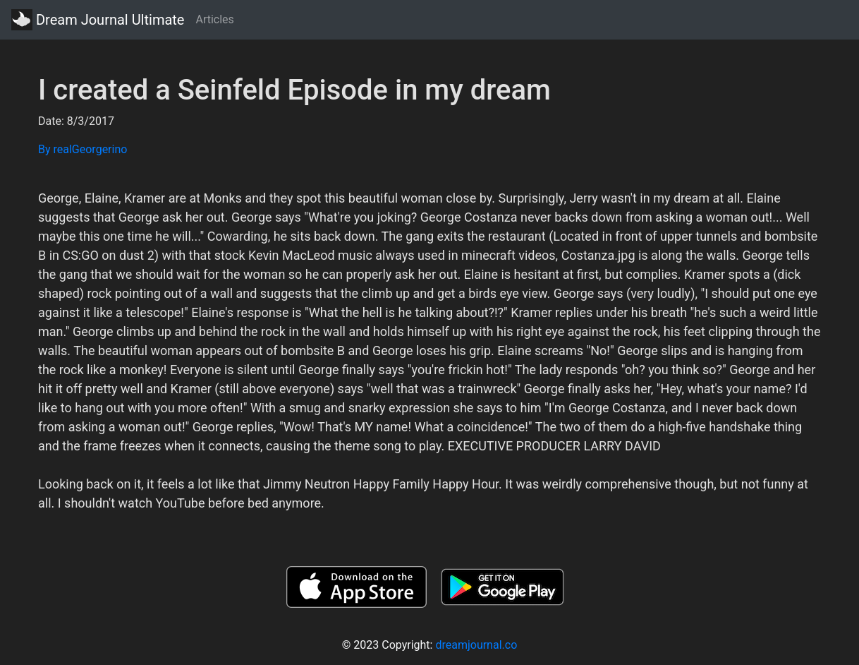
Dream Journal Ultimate (97, 19)
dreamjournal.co (476, 645)
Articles (214, 19)
